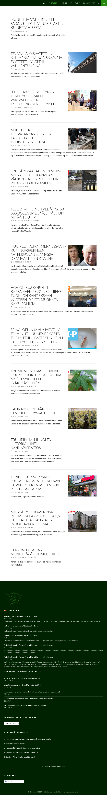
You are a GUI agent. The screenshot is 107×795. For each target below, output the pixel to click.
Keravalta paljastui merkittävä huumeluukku (36, 552)
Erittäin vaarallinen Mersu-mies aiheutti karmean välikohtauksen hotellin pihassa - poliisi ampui (37, 177)
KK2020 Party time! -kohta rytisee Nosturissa (22, 678)
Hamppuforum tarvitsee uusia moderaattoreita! (33, 739)
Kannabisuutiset (89, 3)
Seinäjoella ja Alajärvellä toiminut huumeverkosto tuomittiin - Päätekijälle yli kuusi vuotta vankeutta (37, 335)
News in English (19, 743)
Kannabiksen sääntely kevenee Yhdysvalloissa (33, 411)
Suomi (8, 781)
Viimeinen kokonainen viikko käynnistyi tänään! (22, 685)
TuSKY (77, 3)
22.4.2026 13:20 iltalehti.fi (23, 527)
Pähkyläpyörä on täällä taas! (24, 757)
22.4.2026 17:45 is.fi (20, 492)
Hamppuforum (13, 610)
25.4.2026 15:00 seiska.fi (22, 262)
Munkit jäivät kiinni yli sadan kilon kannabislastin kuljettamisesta (37, 23)
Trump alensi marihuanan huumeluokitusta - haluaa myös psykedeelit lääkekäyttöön (36, 377)
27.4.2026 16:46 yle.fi (21, 69)
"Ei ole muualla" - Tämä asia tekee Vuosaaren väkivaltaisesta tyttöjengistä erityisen (36, 98)
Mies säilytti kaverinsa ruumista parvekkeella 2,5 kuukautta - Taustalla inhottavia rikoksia (35, 518)
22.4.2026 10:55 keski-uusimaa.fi (25, 558)
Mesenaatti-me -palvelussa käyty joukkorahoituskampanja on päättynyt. (32, 692)
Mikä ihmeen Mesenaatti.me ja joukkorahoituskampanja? (26, 705)
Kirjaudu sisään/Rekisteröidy (53, 766)
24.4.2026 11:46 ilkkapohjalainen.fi (27, 345)
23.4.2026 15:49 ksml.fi (21, 451)
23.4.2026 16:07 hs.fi (20, 417)
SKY (71, 3)
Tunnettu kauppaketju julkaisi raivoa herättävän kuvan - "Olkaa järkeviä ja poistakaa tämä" (36, 483)
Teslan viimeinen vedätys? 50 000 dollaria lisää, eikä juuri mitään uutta (37, 213)
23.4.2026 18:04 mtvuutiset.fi (24, 386)
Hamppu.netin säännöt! (71, 792)
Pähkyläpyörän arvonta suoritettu (26, 748)
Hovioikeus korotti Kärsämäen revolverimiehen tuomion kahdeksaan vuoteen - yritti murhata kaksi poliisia (37, 295)
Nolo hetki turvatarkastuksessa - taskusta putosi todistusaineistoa (32, 136)
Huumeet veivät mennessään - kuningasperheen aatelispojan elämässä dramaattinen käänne (38, 252)
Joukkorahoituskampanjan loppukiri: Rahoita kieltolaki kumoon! (28, 699)
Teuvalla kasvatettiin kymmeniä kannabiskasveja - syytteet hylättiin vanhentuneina (37, 59)
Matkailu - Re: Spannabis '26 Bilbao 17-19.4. (21, 616)
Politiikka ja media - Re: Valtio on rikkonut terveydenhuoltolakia (28, 645)
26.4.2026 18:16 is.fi (20, 187)
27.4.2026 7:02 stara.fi (21, 145)
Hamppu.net (52, 3)
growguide (8, 743)
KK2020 (64, 3)
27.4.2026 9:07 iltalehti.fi (22, 107)
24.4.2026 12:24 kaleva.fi (22, 307)
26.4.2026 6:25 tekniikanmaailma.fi (26, 221)
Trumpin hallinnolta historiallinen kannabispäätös (31, 443)
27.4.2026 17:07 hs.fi (20, 31)
